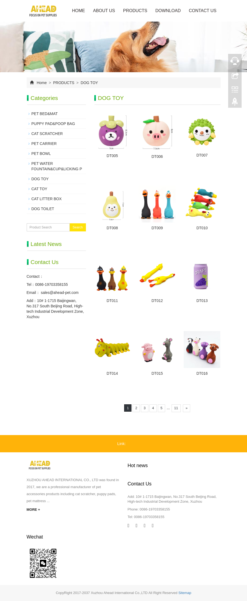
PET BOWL (41, 153)
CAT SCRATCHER (47, 133)
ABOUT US (104, 10)
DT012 (157, 300)
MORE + (33, 510)
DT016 (202, 373)
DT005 (112, 156)
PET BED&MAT (45, 114)
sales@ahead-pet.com (59, 292)
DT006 (157, 156)
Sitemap (184, 593)
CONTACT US (203, 10)
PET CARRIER (44, 143)
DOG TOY (89, 83)
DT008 (112, 228)
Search (77, 227)
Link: (121, 443)
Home (78, 10)
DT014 (112, 373)
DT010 (202, 228)
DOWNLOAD (168, 10)
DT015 (157, 373)
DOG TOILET (43, 209)
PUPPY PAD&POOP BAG (53, 123)
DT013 (202, 300)
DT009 (157, 228)
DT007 (202, 155)
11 (176, 408)
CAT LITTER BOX (47, 199)
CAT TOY (39, 189)
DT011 (112, 300)
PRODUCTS (135, 10)
